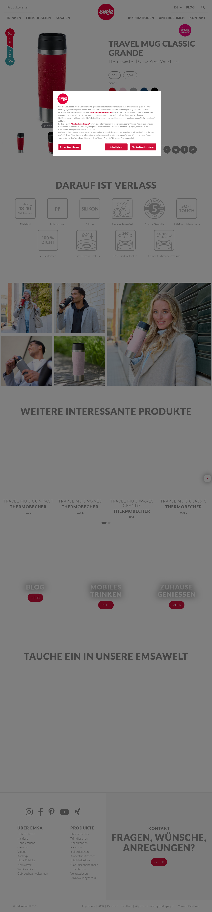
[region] (107, 123)
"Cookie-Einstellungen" (80, 124)
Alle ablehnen (116, 147)
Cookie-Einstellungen (69, 147)
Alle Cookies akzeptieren (143, 147)
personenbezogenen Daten (101, 112)
